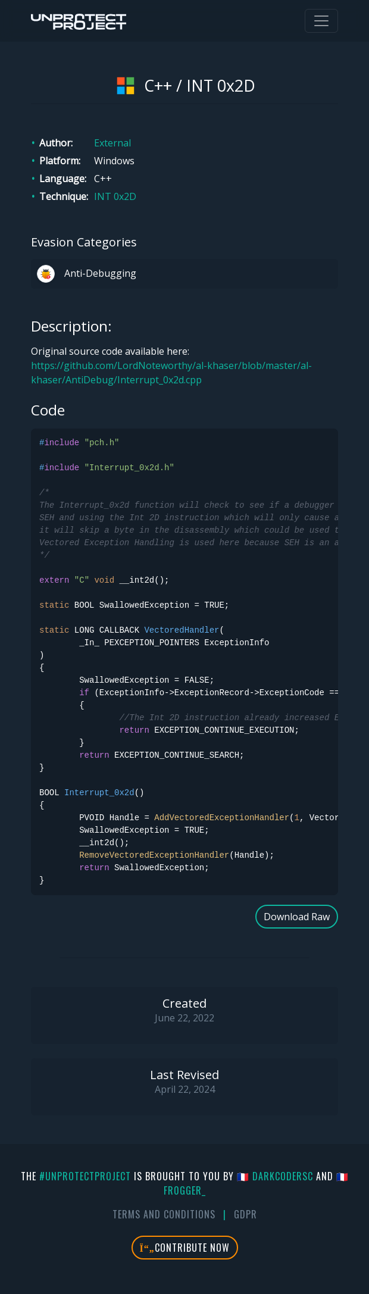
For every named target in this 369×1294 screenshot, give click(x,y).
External (112, 142)
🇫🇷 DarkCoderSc (275, 1176)
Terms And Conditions (163, 1214)
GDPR (245, 1214)
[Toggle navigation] (321, 21)
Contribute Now (185, 1247)
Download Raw (297, 916)
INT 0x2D (115, 196)
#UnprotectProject (85, 1176)
